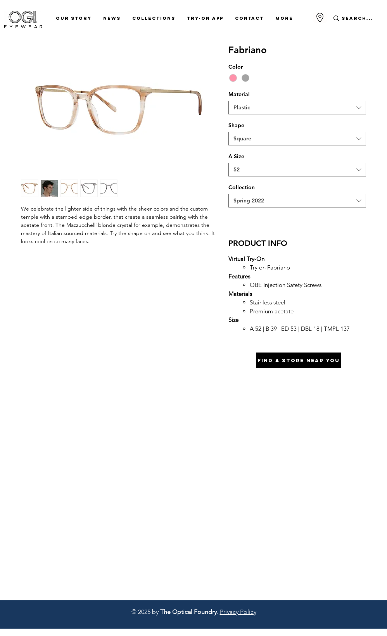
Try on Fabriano (270, 267)
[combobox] (297, 107)
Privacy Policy (238, 611)
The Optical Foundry (188, 611)
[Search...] (358, 18)
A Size (236, 156)
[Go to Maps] (320, 17)
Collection (241, 187)
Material (239, 94)
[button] (73, 18)
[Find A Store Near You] (298, 360)
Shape (236, 125)
